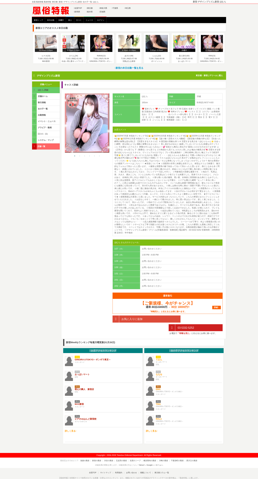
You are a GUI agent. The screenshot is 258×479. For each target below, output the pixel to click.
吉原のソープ (135, 452)
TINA (158, 395)
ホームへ (159, 456)
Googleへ (150, 456)
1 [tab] (74, 156)
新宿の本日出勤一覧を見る (129, 68)
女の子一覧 (40, 108)
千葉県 (115, 8)
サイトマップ (106, 464)
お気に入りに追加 (127, 319)
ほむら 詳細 (40, 90)
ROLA (159, 410)
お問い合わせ (130, 464)
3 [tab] (84, 156)
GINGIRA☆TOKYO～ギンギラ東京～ (93, 351)
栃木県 (90, 12)
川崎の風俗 (161, 452)
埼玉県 (128, 8)
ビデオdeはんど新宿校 (85, 410)
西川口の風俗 (187, 452)
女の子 (183, 342)
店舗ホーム (40, 96)
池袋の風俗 (89, 452)
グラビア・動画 (42, 127)
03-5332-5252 (181, 319)
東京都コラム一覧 (159, 464)
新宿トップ (38, 20)
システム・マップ (43, 140)
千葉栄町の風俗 (174, 452)
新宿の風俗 (99, 452)
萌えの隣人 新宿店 (84, 380)
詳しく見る (70, 422)
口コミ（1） (41, 134)
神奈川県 (103, 8)
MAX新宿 (79, 395)
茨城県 (102, 12)
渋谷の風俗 (110, 452)
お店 (103, 342)
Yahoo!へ (142, 456)
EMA (158, 380)
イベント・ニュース (44, 121)
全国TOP (78, 8)
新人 (70, 20)
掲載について (144, 464)
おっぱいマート (82, 365)
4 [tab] (89, 156)
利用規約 (118, 464)
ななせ (159, 365)
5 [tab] (94, 156)
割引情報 (39, 102)
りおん (159, 351)
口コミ (79, 20)
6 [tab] (99, 156)
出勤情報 (39, 115)
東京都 (90, 8)
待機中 (61, 20)
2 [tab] (79, 156)
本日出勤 (50, 20)
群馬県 (77, 12)
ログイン (100, 20)
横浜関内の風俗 (148, 452)
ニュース (89, 20)
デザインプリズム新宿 (48, 75)
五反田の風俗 (122, 452)
